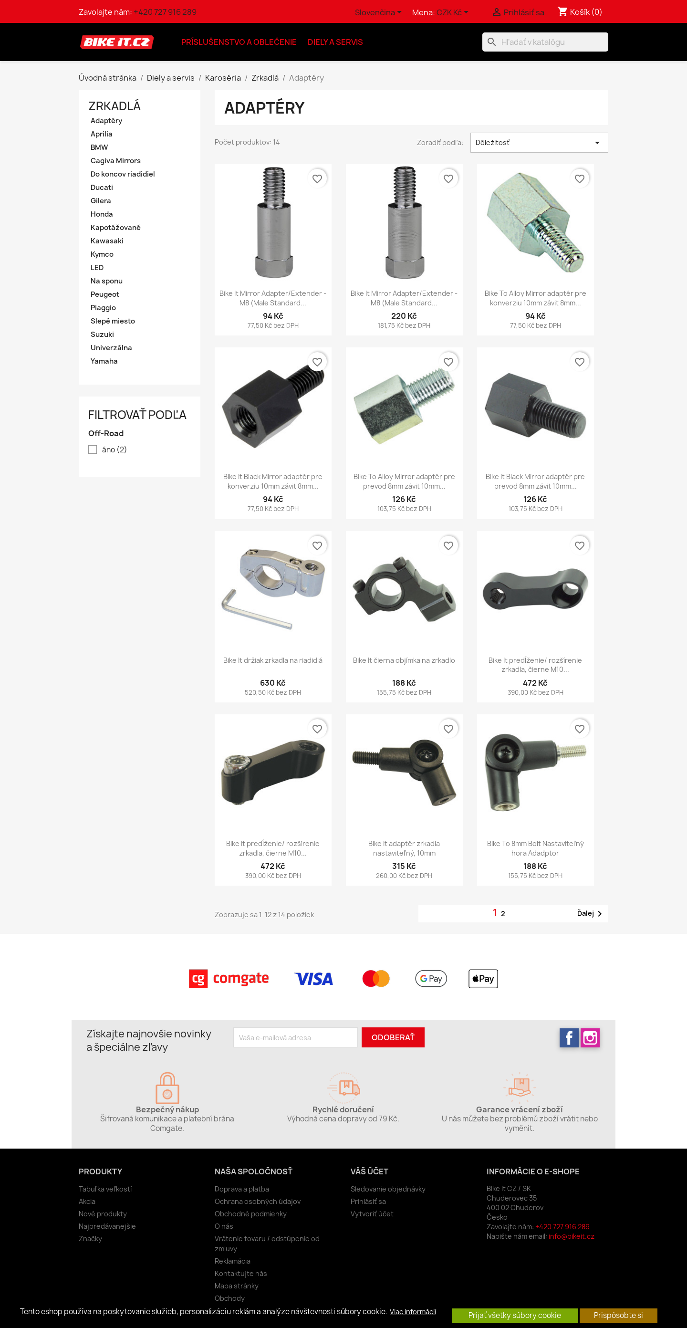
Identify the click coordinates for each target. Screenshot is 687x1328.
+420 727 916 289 (165, 12)
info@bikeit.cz (571, 1236)
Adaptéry (106, 120)
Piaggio (103, 308)
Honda (102, 214)
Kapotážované (116, 227)
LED (97, 267)
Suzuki (102, 334)
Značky (90, 1238)
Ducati (102, 187)
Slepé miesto (113, 321)
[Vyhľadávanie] (545, 42)
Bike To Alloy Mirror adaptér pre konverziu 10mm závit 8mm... (535, 298)
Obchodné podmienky (251, 1213)
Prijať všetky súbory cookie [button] (514, 1315)
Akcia (87, 1201)
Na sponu (107, 281)
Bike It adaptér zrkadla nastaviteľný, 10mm (404, 848)
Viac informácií (413, 1311)
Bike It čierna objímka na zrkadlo (404, 660)
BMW (99, 147)
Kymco (102, 254)
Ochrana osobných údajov (258, 1201)
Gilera (101, 201)
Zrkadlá (114, 106)
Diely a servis (335, 42)
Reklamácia (232, 1260)
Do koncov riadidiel (123, 174)
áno (114, 450)
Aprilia (102, 134)
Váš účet (369, 1171)
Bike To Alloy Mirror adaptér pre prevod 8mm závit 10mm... (404, 481)
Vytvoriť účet (372, 1213)
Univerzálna (111, 348)
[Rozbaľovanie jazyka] (380, 13)
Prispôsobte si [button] (618, 1315)
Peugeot (105, 294)
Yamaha (104, 361)
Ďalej (591, 914)
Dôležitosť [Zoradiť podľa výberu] (539, 142)
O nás (224, 1226)
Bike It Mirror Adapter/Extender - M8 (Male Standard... (272, 298)
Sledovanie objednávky (388, 1188)
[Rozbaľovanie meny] (454, 13)
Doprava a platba (242, 1188)
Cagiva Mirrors (116, 161)
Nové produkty (103, 1213)
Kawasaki (107, 241)
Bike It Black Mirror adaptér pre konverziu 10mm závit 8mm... (273, 481)
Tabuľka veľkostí (105, 1188)
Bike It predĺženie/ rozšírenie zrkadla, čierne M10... (535, 665)
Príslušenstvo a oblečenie (239, 42)
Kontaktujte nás (241, 1273)
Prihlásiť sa (368, 1201)
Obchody (230, 1298)
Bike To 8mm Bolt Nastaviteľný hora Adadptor (535, 848)
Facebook (569, 1037)
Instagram (590, 1037)
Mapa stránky (237, 1285)
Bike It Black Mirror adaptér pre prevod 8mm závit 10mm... (535, 481)
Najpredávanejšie (107, 1226)
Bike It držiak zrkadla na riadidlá (273, 660)
